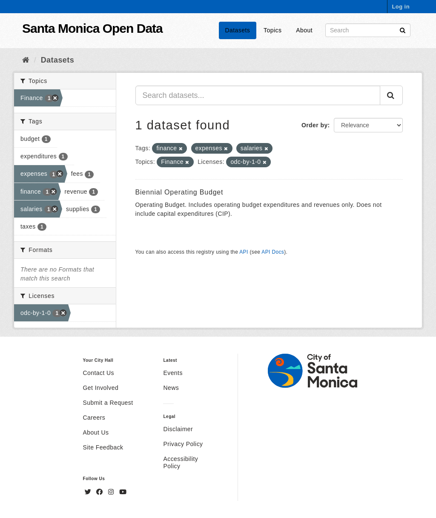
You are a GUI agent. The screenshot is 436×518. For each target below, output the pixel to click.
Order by (314, 125)
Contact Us (98, 372)
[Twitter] (89, 492)
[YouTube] (123, 492)
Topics (272, 30)
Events (172, 372)
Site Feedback (103, 447)
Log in (401, 6)
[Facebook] (100, 492)
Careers (94, 417)
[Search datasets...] (258, 95)
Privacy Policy (183, 444)
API (243, 252)
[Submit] (402, 29)
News (171, 387)
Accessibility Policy (180, 462)
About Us (96, 432)
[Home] (25, 60)
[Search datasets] (367, 30)
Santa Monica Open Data (92, 28)
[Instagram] (112, 492)
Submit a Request (108, 402)
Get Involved (101, 387)
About (304, 30)
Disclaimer (178, 429)
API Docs (272, 252)
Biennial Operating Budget (179, 192)
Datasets (237, 30)
